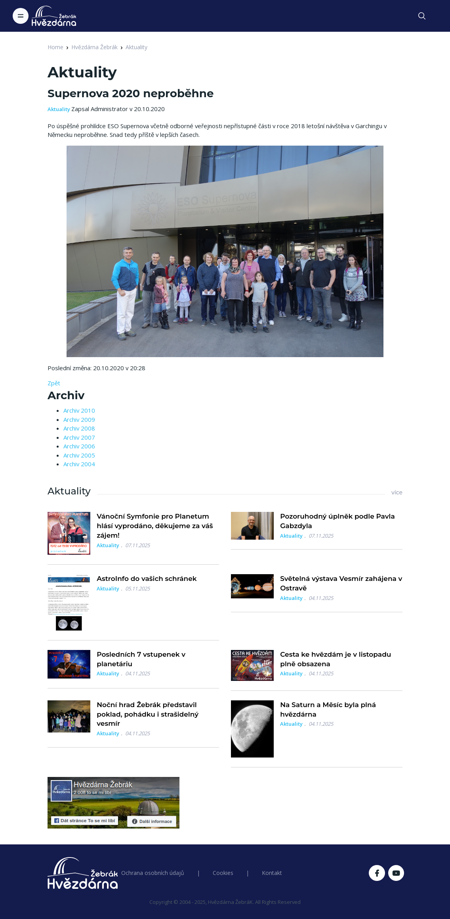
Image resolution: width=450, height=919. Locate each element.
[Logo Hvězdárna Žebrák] (54, 16)
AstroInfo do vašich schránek (146, 579)
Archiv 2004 (79, 464)
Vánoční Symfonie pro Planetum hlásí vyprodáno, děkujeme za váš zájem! (155, 525)
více (396, 492)
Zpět (54, 383)
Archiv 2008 (79, 428)
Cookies (223, 873)
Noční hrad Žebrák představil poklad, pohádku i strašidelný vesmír (147, 714)
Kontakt (272, 873)
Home (55, 47)
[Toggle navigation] (21, 16)
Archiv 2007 (79, 437)
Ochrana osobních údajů (152, 873)
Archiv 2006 (79, 446)
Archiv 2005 (79, 455)
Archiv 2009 (79, 419)
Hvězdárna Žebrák (94, 47)
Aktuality (136, 47)
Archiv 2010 (79, 410)
